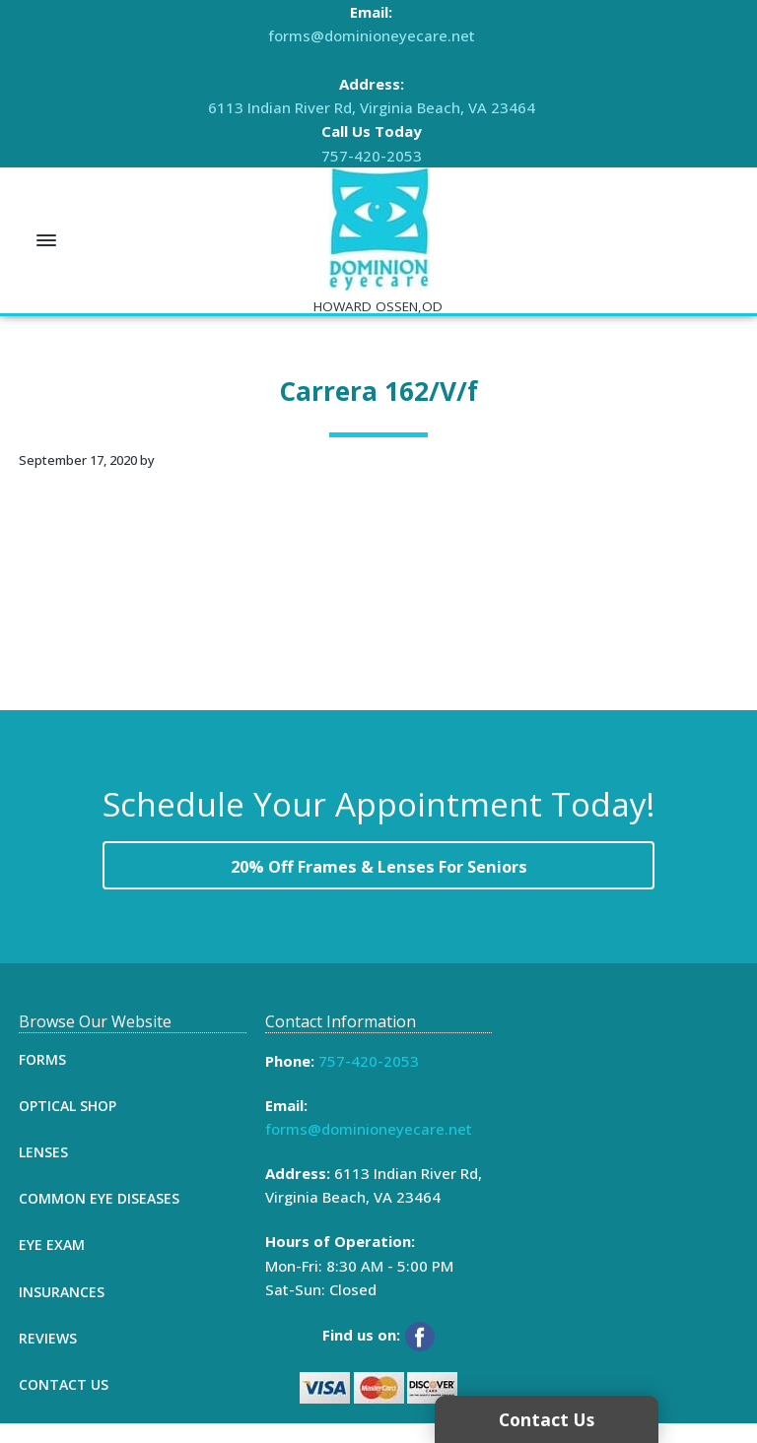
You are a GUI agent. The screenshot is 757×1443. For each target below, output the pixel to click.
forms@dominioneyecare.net (371, 35)
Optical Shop (67, 1124)
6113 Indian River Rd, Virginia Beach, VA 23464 (371, 107)
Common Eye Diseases (99, 1218)
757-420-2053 (371, 155)
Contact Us (63, 1403)
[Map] (624, 1179)
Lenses (43, 1170)
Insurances (61, 1310)
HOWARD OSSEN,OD (378, 306)
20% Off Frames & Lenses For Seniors (379, 876)
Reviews (48, 1356)
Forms (42, 1078)
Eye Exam (52, 1264)
